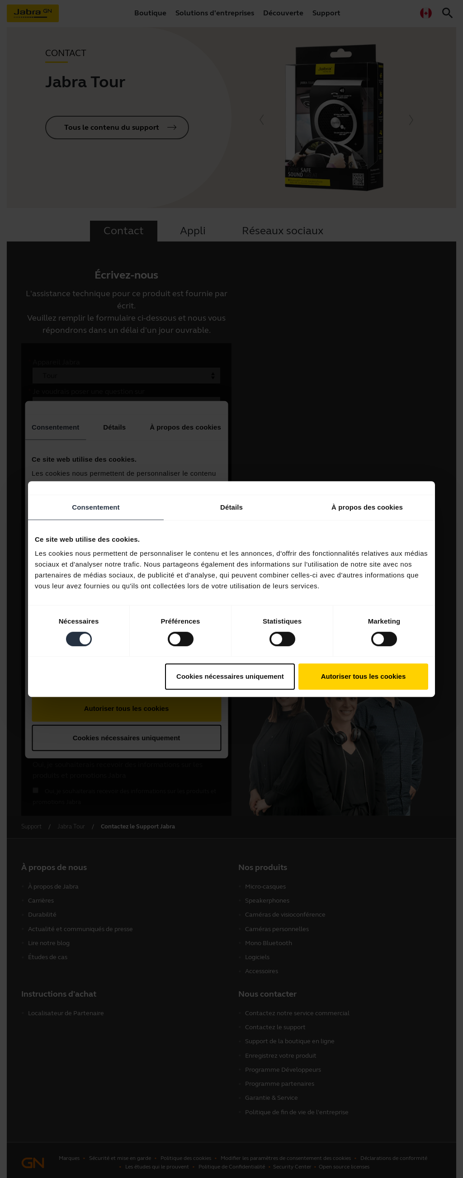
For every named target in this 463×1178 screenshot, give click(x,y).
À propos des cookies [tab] (367, 507)
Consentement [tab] (95, 507)
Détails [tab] (231, 507)
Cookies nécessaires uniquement (230, 676)
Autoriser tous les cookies (363, 676)
